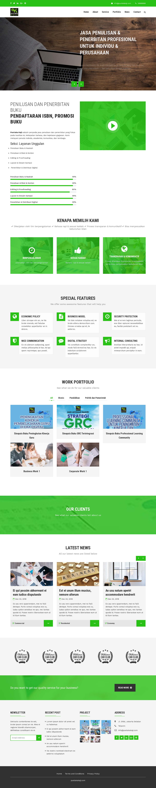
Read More (125, 687)
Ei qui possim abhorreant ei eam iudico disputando (61, 730)
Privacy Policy (93, 774)
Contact (137, 12)
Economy (112, 623)
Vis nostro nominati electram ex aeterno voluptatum (61, 752)
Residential (66, 623)
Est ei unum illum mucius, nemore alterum (58, 737)
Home (86, 12)
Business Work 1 (32, 471)
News (127, 12)
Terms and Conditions (74, 774)
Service (105, 12)
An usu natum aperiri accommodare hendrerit (57, 745)
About (95, 12)
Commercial (20, 623)
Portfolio (117, 12)
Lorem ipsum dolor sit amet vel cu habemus (61, 723)
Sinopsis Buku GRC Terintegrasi (78, 433)
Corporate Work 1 (78, 471)
